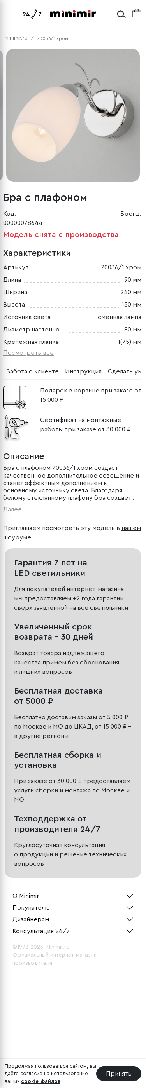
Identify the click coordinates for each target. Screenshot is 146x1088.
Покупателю (31, 908)
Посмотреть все (28, 353)
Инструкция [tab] (83, 371)
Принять (119, 1074)
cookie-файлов (40, 1081)
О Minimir (25, 896)
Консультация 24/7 (41, 931)
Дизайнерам (30, 919)
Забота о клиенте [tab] (32, 371)
